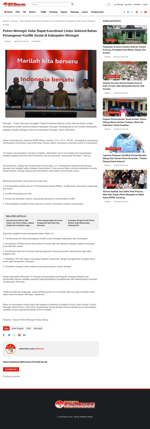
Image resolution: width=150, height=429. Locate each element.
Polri (18, 12)
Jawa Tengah (17, 328)
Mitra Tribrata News (83, 417)
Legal (145, 4)
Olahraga (74, 12)
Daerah (64, 12)
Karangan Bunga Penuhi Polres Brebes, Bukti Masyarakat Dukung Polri (81, 222)
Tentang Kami (97, 12)
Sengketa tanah (113, 112)
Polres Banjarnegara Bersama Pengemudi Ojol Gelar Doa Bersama (49, 222)
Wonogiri (14, 21)
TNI (24, 12)
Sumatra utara (112, 76)
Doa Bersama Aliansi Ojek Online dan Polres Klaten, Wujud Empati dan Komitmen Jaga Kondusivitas (20, 223)
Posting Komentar (11, 376)
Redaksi (137, 4)
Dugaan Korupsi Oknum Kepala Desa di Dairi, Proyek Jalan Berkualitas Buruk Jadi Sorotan (123, 86)
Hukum (32, 12)
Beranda (6, 21)
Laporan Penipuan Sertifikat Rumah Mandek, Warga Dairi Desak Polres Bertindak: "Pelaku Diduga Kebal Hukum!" (125, 158)
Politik (43, 12)
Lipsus (85, 12)
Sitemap (118, 4)
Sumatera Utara (113, 148)
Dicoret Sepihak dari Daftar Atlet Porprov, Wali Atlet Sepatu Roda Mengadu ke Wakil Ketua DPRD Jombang (123, 194)
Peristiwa (53, 12)
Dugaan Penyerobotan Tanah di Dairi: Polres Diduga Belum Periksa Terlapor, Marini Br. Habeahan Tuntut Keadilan (124, 122)
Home (8, 12)
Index (128, 4)
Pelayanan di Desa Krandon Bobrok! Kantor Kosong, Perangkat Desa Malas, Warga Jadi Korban (124, 50)
